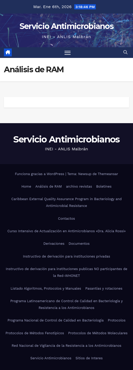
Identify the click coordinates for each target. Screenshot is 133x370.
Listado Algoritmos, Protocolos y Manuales (46, 288)
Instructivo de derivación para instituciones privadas (66, 256)
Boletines (104, 186)
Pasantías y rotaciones (103, 288)
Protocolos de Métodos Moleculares (98, 333)
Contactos (66, 218)
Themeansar (108, 174)
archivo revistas (79, 186)
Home (26, 186)
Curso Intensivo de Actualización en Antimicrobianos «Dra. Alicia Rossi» (66, 231)
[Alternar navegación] (67, 52)
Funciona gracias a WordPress (40, 174)
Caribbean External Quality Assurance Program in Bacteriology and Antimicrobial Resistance (66, 202)
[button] (125, 52)
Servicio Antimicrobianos (66, 26)
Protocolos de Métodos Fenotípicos (34, 333)
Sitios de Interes (89, 358)
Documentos (79, 244)
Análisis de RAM (48, 186)
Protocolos (117, 320)
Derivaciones (54, 244)
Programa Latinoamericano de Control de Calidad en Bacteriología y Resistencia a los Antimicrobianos (66, 304)
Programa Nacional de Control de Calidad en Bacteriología (56, 320)
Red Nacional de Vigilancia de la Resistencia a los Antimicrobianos (67, 346)
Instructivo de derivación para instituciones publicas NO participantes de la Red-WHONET (66, 272)
